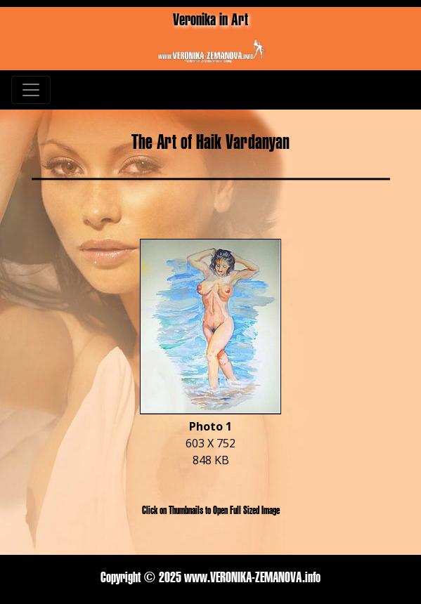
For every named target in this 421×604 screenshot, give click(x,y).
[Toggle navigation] (31, 90)
